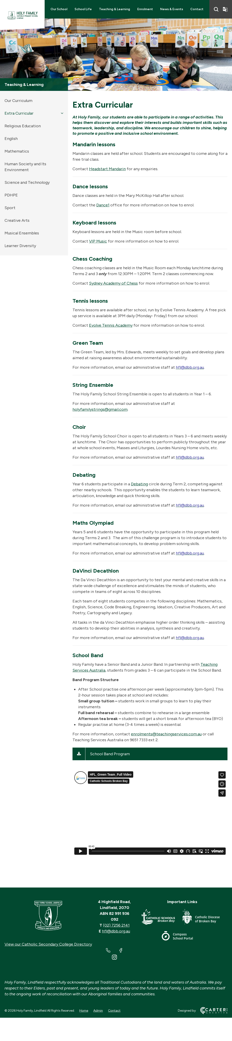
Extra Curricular (19, 113)
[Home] (48, 916)
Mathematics (17, 151)
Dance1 (102, 205)
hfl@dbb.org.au (116, 931)
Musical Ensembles (22, 233)
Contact (196, 9)
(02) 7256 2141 (116, 925)
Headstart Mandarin (107, 168)
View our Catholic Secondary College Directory (48, 944)
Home (83, 1011)
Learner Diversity (20, 245)
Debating (139, 484)
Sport (10, 207)
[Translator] (225, 9)
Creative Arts (17, 220)
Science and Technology (27, 182)
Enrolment (145, 9)
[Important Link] (161, 918)
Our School (59, 9)
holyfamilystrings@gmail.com (100, 409)
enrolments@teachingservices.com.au (166, 734)
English (11, 138)
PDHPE (11, 195)
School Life (83, 9)
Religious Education (23, 125)
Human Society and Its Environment (25, 166)
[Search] (216, 9)
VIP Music (98, 241)
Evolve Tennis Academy (111, 325)
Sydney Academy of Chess (113, 283)
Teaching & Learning (114, 9)
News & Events (171, 9)
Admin (98, 1011)
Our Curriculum (18, 100)
